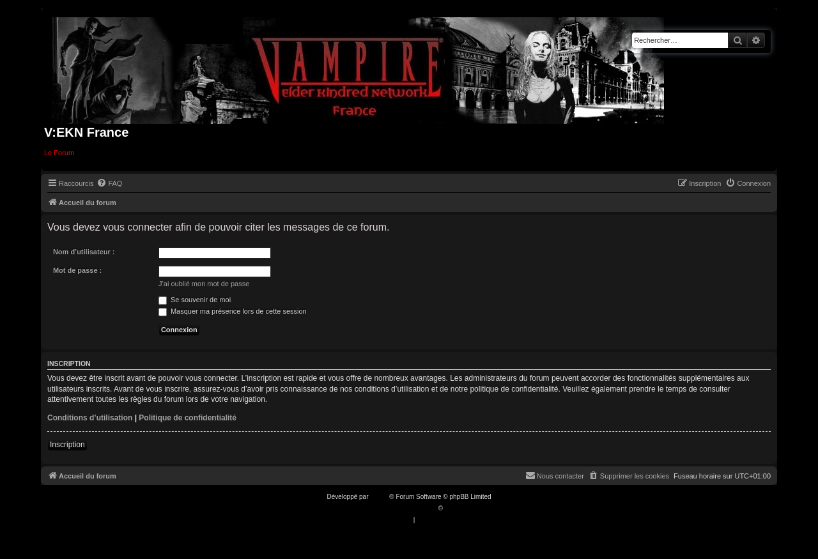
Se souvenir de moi (194, 299)
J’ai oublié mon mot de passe (203, 283)
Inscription (67, 444)
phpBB (379, 496)
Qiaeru (454, 508)
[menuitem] (109, 183)
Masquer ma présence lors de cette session (232, 311)
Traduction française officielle (395, 508)
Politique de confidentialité (187, 417)
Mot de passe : (77, 270)
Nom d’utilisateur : (84, 252)
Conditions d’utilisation (89, 417)
